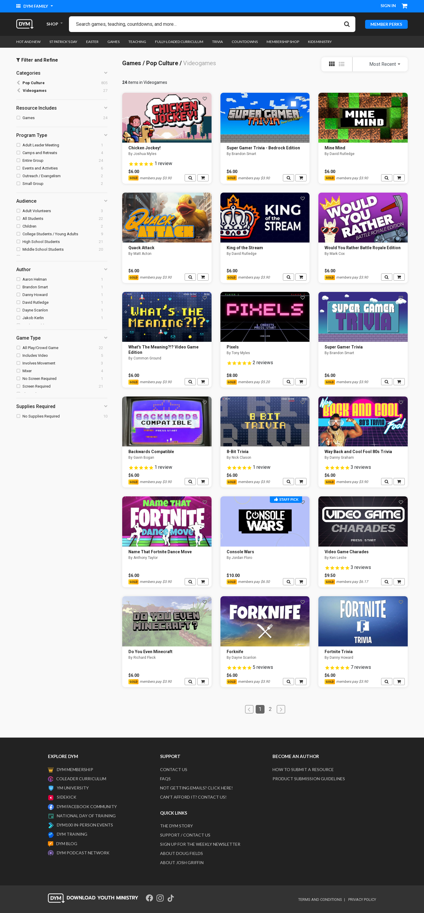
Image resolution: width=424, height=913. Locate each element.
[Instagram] (160, 898)
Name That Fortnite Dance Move (160, 551)
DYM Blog (66, 843)
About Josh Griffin (182, 862)
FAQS (165, 778)
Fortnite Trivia (339, 651)
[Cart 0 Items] (405, 6)
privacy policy (362, 899)
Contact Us (173, 769)
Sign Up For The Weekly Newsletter (200, 844)
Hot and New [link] (28, 41)
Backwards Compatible (151, 451)
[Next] (281, 709)
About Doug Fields (181, 853)
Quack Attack (141, 247)
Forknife (235, 651)
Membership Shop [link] (283, 41)
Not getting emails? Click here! (196, 787)
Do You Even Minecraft (150, 651)
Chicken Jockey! (144, 147)
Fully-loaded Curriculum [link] (179, 41)
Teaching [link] (137, 41)
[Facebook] (149, 898)
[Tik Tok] (170, 898)
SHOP (52, 23)
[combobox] (212, 24)
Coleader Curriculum (81, 778)
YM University (73, 787)
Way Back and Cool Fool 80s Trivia (358, 451)
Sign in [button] (388, 5)
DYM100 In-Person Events (85, 824)
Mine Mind (335, 147)
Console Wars (240, 551)
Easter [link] (92, 41)
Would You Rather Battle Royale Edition (363, 247)
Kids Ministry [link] (320, 41)
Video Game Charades (347, 551)
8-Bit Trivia (238, 451)
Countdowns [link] (245, 41)
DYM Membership (75, 769)
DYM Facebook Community (87, 806)
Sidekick (66, 797)
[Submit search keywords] (347, 24)
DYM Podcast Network (83, 852)
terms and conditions (320, 899)
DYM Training (72, 834)
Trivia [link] (217, 41)
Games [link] (113, 41)
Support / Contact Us (185, 834)
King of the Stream (245, 247)
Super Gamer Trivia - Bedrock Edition (263, 147)
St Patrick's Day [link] (63, 41)
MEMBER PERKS (386, 23)
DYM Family (32, 6)
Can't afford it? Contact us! (193, 797)
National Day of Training (86, 815)
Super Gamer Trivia (344, 347)
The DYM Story (176, 825)
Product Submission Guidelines (309, 778)
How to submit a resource (303, 769)
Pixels (233, 347)
